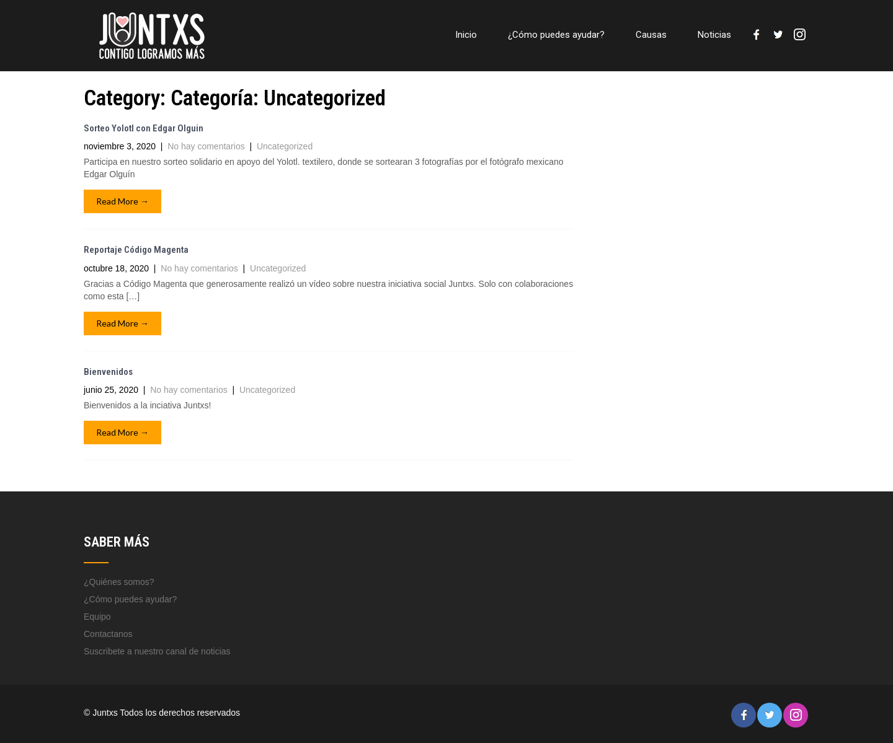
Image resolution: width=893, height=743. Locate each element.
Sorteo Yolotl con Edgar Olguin (143, 128)
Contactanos (108, 634)
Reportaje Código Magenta (136, 249)
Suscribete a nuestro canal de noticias (157, 651)
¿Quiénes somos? (119, 582)
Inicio (466, 34)
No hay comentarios (206, 146)
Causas (651, 34)
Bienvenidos (108, 371)
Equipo (97, 617)
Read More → (122, 201)
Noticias (714, 34)
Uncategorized (285, 146)
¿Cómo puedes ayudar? (556, 34)
